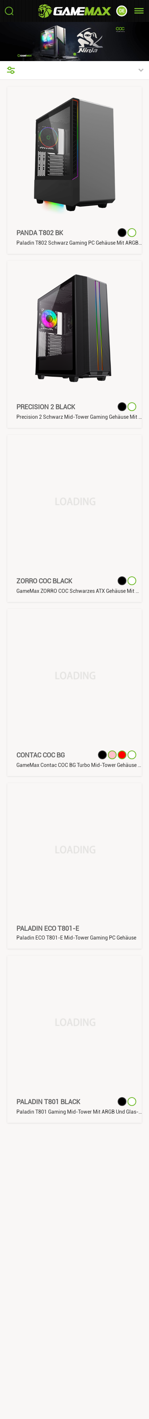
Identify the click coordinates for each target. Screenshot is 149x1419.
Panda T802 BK (39, 233)
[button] (74, 54)
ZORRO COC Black (44, 581)
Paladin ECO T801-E (47, 928)
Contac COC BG (40, 755)
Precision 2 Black (45, 407)
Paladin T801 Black (48, 1102)
